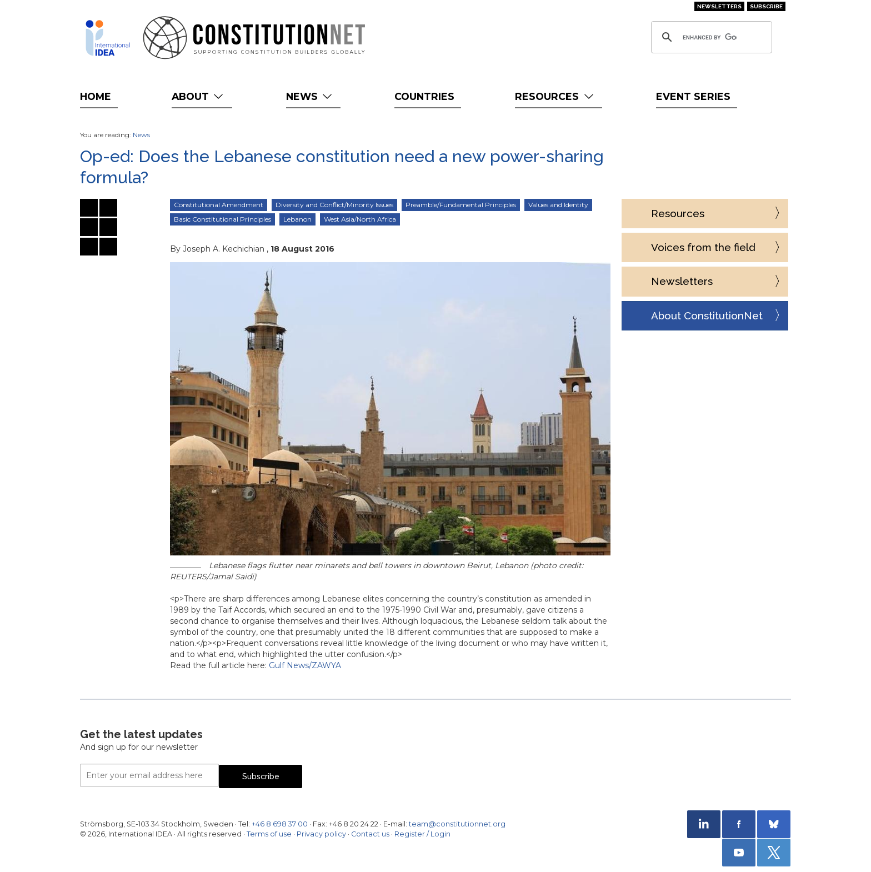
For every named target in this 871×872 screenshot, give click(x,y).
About (199, 96)
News (310, 96)
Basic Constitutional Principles (222, 219)
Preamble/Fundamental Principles (461, 205)
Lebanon (297, 219)
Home (95, 96)
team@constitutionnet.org (457, 824)
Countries (424, 96)
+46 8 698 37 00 (280, 824)
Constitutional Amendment (218, 205)
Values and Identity (558, 205)
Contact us (370, 834)
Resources (555, 96)
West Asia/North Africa (360, 219)
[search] (710, 37)
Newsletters (719, 6)
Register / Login (422, 834)
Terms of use (269, 834)
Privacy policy (321, 834)
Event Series (693, 96)
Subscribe (766, 6)
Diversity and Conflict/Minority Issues (334, 205)
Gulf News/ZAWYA (305, 665)
